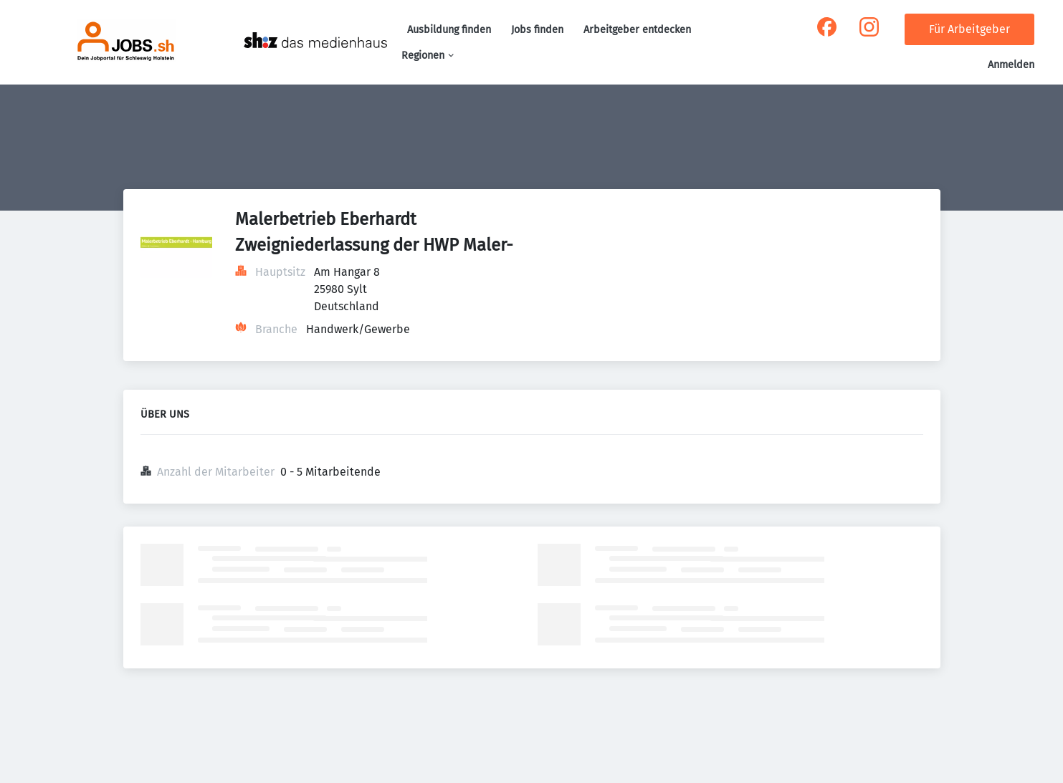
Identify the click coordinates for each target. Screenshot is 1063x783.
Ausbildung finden (449, 30)
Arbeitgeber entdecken (637, 30)
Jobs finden (537, 30)
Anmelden (1011, 65)
